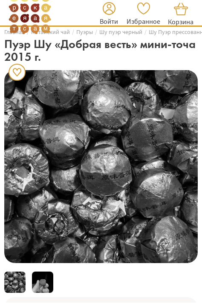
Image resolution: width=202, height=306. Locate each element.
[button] (109, 14)
